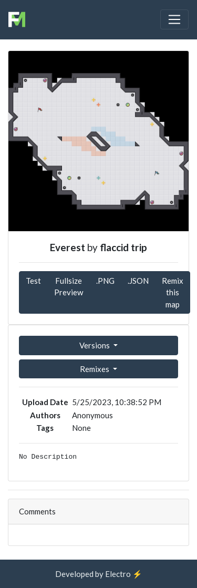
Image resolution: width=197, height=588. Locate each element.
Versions (95, 345)
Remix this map (172, 292)
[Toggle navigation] (174, 19)
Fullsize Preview (68, 286)
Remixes (95, 369)
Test (33, 280)
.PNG (105, 280)
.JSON (138, 280)
